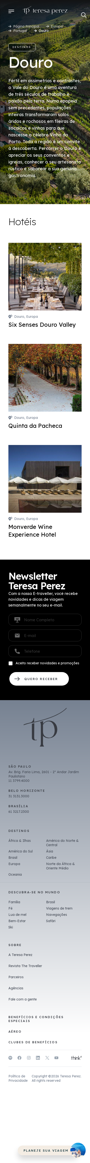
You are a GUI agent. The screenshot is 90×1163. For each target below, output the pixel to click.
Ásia (49, 851)
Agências (15, 988)
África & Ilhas (19, 840)
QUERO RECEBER (39, 679)
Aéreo (15, 1031)
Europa (57, 26)
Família (14, 902)
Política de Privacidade (18, 1078)
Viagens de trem (59, 908)
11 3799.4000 (19, 780)
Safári (50, 921)
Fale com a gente (22, 999)
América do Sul (20, 851)
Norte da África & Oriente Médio (60, 866)
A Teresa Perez (20, 955)
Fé (10, 908)
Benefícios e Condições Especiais (36, 1019)
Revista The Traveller (25, 966)
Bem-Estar (17, 921)
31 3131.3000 (18, 796)
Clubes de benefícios (33, 1042)
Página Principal (26, 26)
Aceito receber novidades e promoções (47, 663)
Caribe (51, 857)
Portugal (20, 31)
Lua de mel (17, 914)
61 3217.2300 (18, 811)
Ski (10, 927)
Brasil (12, 857)
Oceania (15, 874)
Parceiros (16, 977)
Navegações (56, 914)
